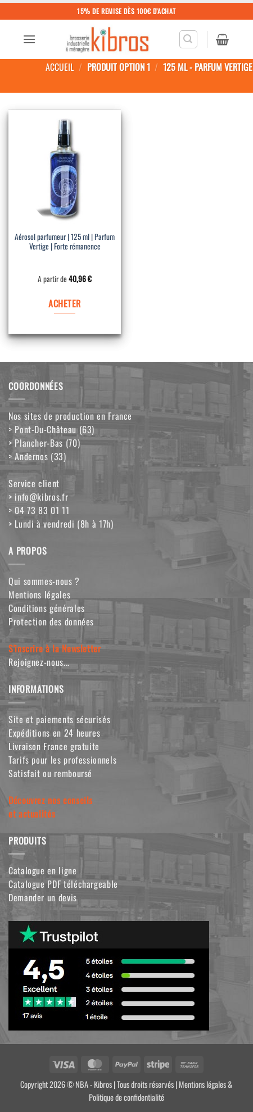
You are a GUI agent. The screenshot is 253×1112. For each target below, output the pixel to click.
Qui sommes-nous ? (44, 581)
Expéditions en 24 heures (54, 732)
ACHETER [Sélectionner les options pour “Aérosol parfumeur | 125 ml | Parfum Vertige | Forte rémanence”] (64, 303)
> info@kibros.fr (38, 496)
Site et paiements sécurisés (59, 719)
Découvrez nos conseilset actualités (50, 806)
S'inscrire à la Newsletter (54, 648)
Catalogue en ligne (42, 870)
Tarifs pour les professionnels (62, 759)
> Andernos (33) (37, 456)
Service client (34, 483)
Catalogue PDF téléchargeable (63, 884)
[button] (29, 39)
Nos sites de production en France (70, 416)
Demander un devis (42, 897)
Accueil (60, 67)
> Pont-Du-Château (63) (51, 429)
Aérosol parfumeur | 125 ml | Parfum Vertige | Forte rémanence (65, 242)
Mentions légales (39, 594)
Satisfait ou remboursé (50, 773)
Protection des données (51, 621)
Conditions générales (46, 608)
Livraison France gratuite (54, 746)
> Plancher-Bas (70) (44, 443)
